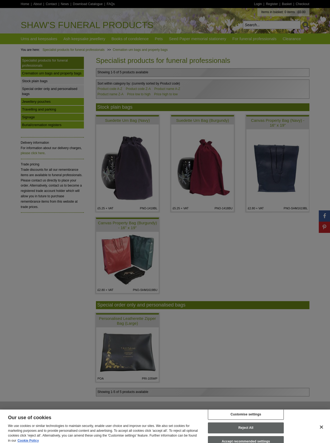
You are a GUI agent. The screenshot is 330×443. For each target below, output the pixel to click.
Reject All (245, 431)
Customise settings (246, 417)
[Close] (321, 430)
